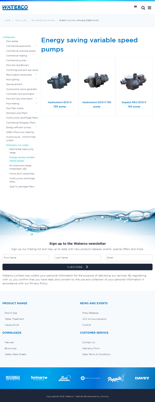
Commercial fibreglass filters (21, 122)
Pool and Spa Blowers (17, 65)
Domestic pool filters (17, 113)
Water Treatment (14, 319)
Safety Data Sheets (15, 354)
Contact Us (88, 342)
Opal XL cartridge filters (22, 186)
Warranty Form (91, 348)
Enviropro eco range (43, 20)
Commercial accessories (18, 46)
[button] (149, 7)
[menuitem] (38, 313)
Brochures (11, 348)
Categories (9, 37)
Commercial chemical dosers (21, 51)
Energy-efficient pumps (18, 127)
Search (143, 7)
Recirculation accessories (19, 75)
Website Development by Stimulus (92, 396)
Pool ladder (12, 41)
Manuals (9, 342)
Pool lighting (12, 79)
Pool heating (12, 103)
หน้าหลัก (136, 7)
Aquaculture (12, 325)
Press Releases (90, 313)
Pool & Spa (21, 20)
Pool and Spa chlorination (19, 98)
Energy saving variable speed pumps (79, 20)
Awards (86, 325)
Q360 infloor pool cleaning (20, 132)
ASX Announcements (94, 319)
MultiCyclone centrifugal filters (22, 118)
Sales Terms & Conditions (96, 354)
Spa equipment (14, 84)
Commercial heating (16, 55)
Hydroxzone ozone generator (21, 89)
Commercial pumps (16, 60)
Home (7, 20)
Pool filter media (14, 108)
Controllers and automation (20, 94)
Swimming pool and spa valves (22, 70)
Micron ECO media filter (22, 173)
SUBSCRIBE (77, 267)
